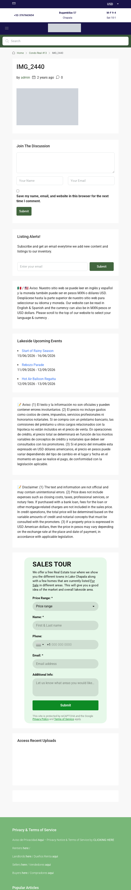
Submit (24, 211)
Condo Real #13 (38, 53)
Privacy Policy (41, 781)
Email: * (38, 717)
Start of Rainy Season (38, 351)
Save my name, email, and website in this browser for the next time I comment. (62, 198)
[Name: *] (65, 687)
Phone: (37, 698)
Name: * (38, 679)
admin (25, 77)
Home (20, 53)
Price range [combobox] (44, 668)
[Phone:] (71, 706)
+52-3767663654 (24, 15)
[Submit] (65, 767)
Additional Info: (43, 736)
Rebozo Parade (33, 365)
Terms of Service (64, 781)
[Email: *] (65, 726)
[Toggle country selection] (40, 706)
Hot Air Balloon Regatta (39, 379)
